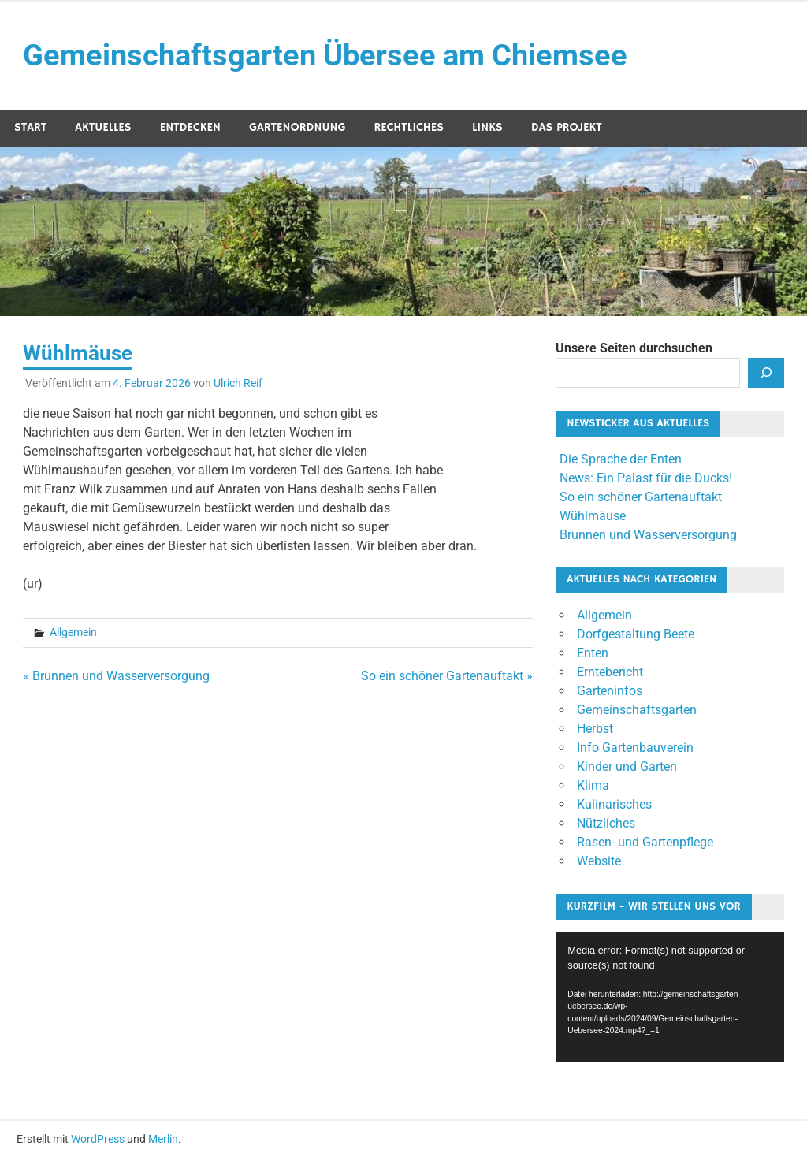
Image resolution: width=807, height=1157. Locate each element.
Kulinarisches (614, 804)
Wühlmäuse (593, 515)
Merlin (163, 1139)
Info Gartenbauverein (635, 747)
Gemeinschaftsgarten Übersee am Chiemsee (325, 55)
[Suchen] (766, 373)
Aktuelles (103, 127)
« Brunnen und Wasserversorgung (116, 675)
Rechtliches (409, 127)
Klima (593, 785)
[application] (670, 996)
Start (30, 127)
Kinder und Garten (627, 766)
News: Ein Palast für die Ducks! (646, 478)
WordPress (98, 1139)
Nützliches (606, 823)
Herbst (595, 728)
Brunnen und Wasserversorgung (648, 534)
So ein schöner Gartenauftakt (641, 496)
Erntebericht (610, 671)
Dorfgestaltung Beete (635, 634)
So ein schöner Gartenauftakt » (447, 675)
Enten (592, 652)
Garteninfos (609, 690)
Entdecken (190, 127)
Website (599, 861)
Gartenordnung (297, 127)
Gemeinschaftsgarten (637, 709)
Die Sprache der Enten (621, 459)
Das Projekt (566, 127)
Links (487, 127)
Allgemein (73, 632)
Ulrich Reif (238, 383)
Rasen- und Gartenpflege (645, 842)
